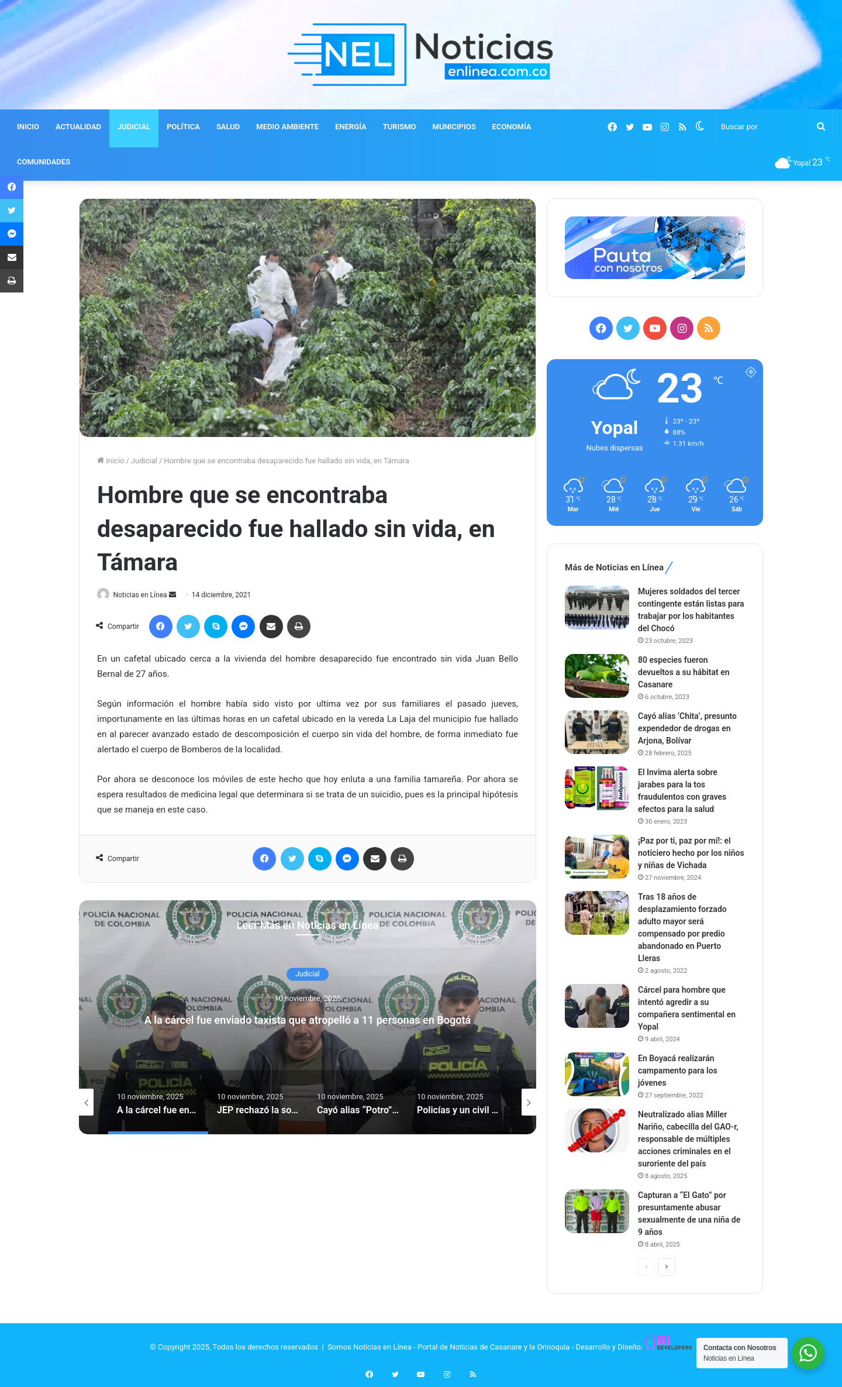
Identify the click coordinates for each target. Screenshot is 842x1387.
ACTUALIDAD (78, 126)
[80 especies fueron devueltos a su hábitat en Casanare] (597, 676)
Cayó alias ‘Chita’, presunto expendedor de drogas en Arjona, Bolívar (687, 728)
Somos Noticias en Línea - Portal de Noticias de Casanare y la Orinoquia (448, 1347)
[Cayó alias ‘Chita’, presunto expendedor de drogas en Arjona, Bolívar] (597, 732)
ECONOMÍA (512, 126)
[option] (307, 1018)
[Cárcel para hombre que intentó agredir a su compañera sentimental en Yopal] (597, 1006)
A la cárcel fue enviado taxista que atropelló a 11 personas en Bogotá (307, 1019)
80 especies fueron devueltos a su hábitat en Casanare (684, 672)
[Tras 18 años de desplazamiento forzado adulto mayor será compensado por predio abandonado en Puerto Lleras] (597, 913)
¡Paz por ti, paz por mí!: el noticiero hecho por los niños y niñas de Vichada (691, 853)
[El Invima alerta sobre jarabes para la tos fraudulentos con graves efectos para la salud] (597, 788)
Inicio (110, 460)
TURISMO (399, 126)
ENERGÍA (351, 126)
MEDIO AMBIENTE (287, 126)
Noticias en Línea (145, 595)
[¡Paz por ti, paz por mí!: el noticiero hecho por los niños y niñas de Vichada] (597, 857)
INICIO (28, 126)
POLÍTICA (183, 126)
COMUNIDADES (43, 161)
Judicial (144, 460)
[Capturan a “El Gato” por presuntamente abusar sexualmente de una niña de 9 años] (597, 1211)
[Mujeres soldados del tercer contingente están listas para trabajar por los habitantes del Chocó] (597, 607)
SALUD (228, 126)
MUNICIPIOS (454, 126)
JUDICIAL (134, 126)
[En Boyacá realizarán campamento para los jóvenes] (597, 1074)
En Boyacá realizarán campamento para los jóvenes (677, 1070)
